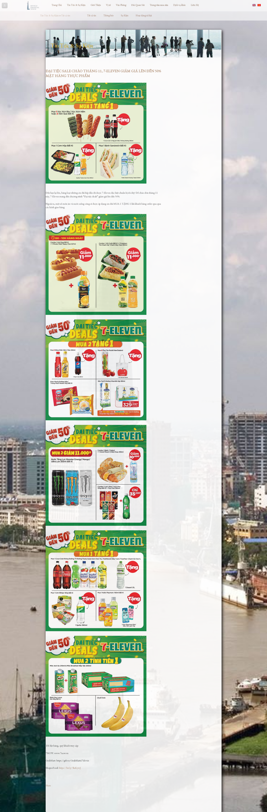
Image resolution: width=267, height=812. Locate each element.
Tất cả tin (65, 15)
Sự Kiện (124, 15)
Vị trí (108, 5)
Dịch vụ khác (179, 5)
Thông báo (108, 15)
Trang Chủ (56, 5)
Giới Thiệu (96, 5)
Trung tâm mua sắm (159, 5)
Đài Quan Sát (138, 5)
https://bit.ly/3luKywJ (70, 767)
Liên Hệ (195, 5)
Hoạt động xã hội (144, 15)
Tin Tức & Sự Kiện (76, 5)
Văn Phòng (121, 5)
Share (48, 785)
